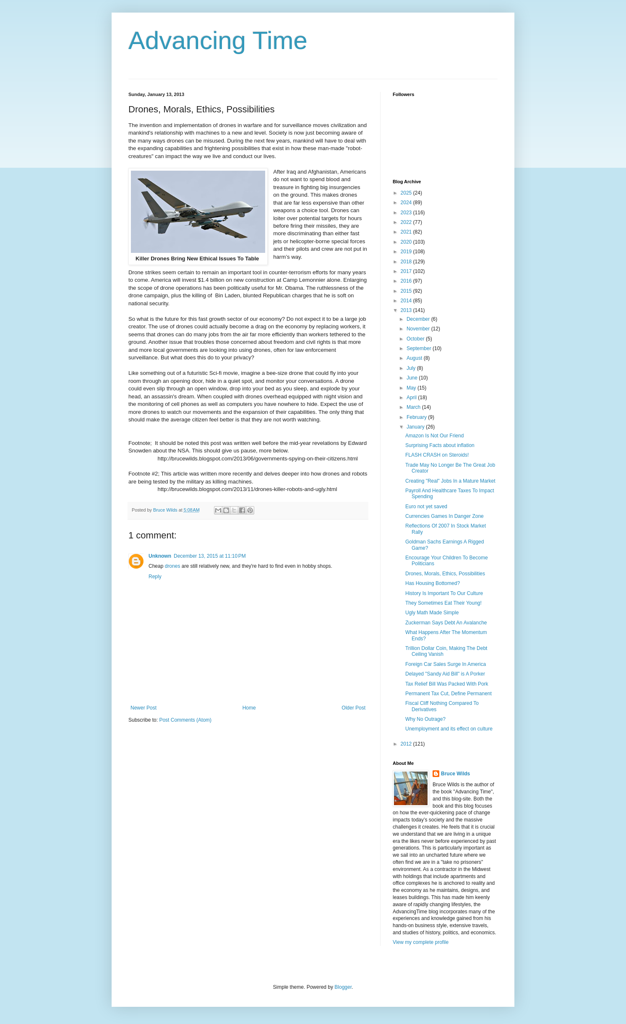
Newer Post (143, 708)
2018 (407, 262)
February (417, 417)
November (419, 329)
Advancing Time (218, 40)
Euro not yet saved (426, 506)
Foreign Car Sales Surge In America (445, 664)
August (415, 358)
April (412, 397)
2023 (407, 213)
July (412, 368)
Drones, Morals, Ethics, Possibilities (445, 574)
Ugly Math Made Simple (432, 613)
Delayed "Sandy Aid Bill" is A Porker (445, 674)
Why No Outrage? (425, 719)
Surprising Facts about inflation (440, 445)
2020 (407, 242)
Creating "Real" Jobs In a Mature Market (450, 481)
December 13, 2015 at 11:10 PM (210, 556)
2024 (407, 202)
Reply (155, 577)
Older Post (353, 708)
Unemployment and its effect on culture (449, 729)
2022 (407, 222)
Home (249, 708)
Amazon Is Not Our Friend (434, 436)
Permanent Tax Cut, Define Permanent (448, 694)
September (420, 348)
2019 (407, 252)
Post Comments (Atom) (185, 720)
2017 (407, 271)
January (416, 427)
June (413, 378)
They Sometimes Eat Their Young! (443, 603)
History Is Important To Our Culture (444, 593)
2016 (407, 281)
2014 (407, 301)
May (412, 388)
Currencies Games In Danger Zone (444, 516)
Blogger (343, 987)
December (419, 319)
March (414, 407)
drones (172, 566)
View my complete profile (421, 942)
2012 (407, 744)
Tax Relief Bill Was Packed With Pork (446, 684)
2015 (407, 291)
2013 (407, 310)
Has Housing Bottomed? (432, 583)
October (416, 339)
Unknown (160, 556)
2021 (407, 232)
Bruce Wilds (455, 774)
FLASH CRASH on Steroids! (437, 455)
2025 (407, 193)
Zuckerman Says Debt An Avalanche (446, 623)
